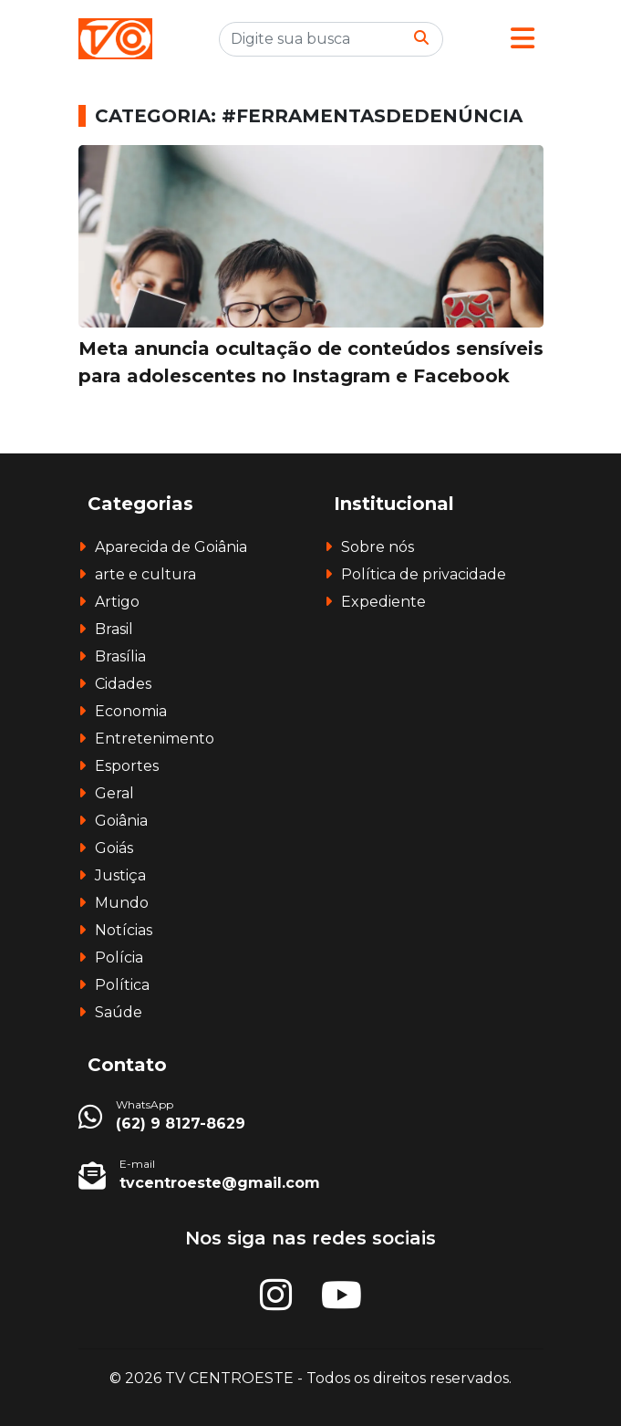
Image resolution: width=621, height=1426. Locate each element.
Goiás (114, 848)
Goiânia (121, 820)
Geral (114, 793)
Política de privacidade (423, 574)
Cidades (123, 683)
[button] (522, 39)
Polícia (119, 957)
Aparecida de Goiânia (171, 547)
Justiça (120, 875)
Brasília (120, 656)
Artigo (117, 601)
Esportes (127, 766)
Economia (131, 711)
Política (122, 985)
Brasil (114, 629)
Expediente (383, 601)
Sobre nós (377, 547)
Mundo (122, 902)
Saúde (118, 1012)
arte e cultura (145, 574)
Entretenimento (154, 738)
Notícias (123, 930)
